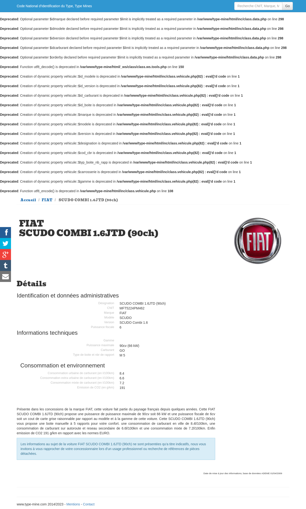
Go (287, 6)
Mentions (73, 504)
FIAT (47, 200)
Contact (88, 504)
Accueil (28, 200)
